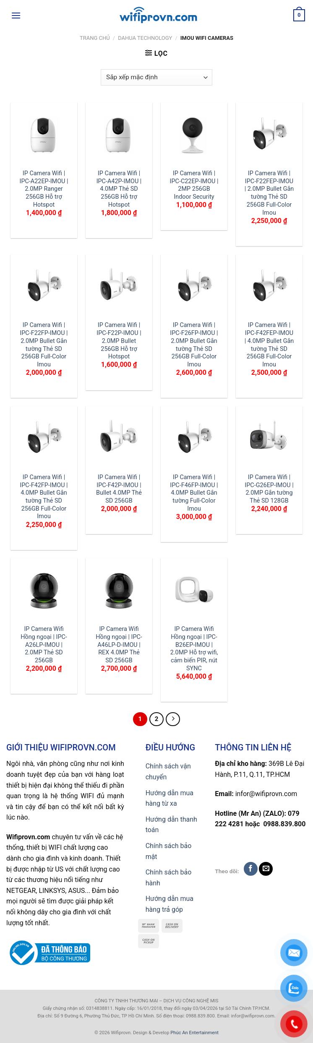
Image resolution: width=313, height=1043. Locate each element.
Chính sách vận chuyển (168, 771)
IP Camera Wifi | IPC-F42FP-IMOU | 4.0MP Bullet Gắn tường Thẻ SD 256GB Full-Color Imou (44, 497)
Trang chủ (95, 38)
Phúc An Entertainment (194, 1032)
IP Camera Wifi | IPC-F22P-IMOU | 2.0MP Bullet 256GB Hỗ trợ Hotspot (119, 341)
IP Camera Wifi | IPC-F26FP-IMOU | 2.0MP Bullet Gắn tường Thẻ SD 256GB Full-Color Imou (194, 345)
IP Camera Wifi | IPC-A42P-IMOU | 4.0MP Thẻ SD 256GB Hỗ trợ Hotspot (119, 189)
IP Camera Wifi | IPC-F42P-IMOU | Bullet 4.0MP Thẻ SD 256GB (119, 489)
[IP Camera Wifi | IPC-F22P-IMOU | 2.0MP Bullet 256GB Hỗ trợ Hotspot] (119, 288)
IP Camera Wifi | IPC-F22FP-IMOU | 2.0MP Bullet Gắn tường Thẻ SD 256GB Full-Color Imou (44, 345)
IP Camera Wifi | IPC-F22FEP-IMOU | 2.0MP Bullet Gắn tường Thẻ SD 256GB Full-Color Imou (269, 193)
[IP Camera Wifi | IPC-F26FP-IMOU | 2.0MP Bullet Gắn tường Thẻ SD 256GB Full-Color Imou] (194, 288)
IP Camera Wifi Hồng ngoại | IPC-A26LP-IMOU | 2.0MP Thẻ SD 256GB (44, 644)
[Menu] (16, 15)
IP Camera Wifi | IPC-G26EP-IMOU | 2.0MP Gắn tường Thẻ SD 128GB (269, 489)
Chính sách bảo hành (169, 877)
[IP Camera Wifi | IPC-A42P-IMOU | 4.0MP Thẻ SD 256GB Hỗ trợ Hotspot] (119, 135)
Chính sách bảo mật (169, 851)
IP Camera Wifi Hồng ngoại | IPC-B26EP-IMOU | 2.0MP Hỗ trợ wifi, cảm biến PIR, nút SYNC (194, 648)
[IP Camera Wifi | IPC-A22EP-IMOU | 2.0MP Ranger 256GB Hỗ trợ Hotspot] (44, 135)
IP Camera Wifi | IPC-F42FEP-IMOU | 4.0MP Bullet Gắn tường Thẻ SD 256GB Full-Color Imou (269, 345)
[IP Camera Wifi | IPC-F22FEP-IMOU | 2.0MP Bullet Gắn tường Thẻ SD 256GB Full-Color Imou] (269, 135)
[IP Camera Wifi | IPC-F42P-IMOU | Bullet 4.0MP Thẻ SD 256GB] (119, 439)
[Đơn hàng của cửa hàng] (156, 77)
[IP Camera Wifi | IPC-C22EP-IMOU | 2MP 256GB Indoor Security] (194, 135)
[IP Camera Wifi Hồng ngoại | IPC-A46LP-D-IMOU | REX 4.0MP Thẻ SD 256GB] (119, 591)
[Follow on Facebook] (251, 869)
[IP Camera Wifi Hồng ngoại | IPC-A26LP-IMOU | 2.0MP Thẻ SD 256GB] (44, 591)
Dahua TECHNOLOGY (145, 38)
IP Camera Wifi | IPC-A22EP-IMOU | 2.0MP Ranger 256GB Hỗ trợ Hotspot (44, 189)
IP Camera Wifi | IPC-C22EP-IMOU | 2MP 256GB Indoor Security (194, 185)
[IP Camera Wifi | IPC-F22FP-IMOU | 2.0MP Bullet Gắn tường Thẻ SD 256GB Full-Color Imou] (44, 288)
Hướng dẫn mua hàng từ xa (169, 798)
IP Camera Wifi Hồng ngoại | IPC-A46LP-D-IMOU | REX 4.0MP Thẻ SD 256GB (119, 644)
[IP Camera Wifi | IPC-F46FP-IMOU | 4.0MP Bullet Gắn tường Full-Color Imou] (194, 439)
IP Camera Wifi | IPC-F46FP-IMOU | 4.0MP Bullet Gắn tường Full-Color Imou (194, 493)
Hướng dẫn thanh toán (171, 824)
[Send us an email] (266, 869)
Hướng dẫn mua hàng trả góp (169, 904)
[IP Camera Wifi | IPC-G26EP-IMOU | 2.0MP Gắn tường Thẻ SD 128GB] (269, 439)
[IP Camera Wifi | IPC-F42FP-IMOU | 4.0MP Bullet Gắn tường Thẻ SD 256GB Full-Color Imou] (44, 439)
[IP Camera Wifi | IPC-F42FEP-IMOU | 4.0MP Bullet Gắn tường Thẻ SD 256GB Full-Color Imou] (269, 288)
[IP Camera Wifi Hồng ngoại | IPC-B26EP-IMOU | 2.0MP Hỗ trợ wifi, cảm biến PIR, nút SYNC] (194, 591)
